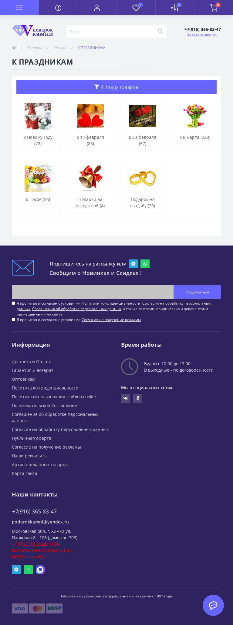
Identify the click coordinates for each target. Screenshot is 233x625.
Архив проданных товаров (40, 464)
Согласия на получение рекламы (111, 319)
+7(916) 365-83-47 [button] (34, 511)
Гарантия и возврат (32, 370)
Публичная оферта (31, 438)
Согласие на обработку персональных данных (60, 429)
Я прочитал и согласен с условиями (79, 319)
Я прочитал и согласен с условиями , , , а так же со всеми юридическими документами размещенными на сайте (114, 309)
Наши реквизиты (30, 456)
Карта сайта (24, 473)
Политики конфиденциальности (111, 303)
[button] (97, 7)
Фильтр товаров (116, 87)
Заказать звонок (202, 34)
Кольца (59, 47)
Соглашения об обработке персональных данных (76, 308)
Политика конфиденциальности (45, 388)
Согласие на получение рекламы (46, 447)
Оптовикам (23, 379)
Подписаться (197, 292)
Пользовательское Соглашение (44, 405)
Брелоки (34, 47)
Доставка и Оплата (32, 361)
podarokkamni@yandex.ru (40, 522)
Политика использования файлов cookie (54, 396)
